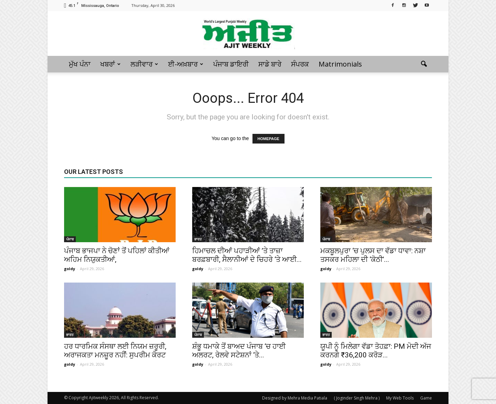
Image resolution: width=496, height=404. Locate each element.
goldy (69, 268)
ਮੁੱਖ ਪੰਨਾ (80, 64)
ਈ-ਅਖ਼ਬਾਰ (185, 64)
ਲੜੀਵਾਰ (144, 64)
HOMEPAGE (268, 139)
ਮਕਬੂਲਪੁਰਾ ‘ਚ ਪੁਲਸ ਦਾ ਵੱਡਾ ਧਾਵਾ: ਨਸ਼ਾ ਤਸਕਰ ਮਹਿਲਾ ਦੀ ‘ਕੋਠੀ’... (373, 255)
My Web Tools (400, 398)
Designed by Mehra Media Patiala (294, 398)
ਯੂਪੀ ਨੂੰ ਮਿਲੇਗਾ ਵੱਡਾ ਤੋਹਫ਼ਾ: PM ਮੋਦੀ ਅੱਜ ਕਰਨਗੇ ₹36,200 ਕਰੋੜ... (375, 350)
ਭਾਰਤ (198, 239)
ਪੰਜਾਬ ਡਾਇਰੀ (231, 64)
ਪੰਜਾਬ (70, 239)
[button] (423, 64)
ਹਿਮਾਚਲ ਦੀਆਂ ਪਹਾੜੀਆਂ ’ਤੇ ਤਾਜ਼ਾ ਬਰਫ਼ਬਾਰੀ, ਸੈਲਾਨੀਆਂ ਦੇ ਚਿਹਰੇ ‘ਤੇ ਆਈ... (247, 255)
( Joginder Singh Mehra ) (357, 398)
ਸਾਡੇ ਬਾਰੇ (269, 64)
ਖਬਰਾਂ (110, 64)
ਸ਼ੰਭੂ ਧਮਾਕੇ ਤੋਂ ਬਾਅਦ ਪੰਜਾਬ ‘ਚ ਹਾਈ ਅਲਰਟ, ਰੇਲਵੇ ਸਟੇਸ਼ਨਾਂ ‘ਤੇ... (239, 350)
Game (426, 398)
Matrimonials (340, 64)
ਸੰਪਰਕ (300, 64)
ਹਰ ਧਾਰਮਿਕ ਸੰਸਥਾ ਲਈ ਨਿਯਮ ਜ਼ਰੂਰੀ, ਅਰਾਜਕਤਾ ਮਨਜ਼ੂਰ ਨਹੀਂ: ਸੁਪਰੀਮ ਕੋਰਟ (115, 350)
